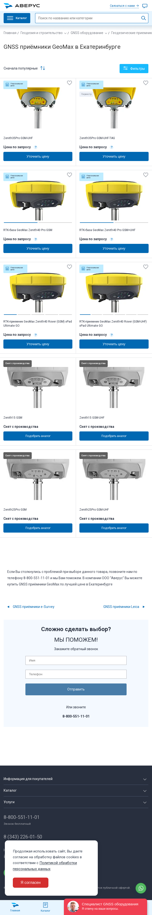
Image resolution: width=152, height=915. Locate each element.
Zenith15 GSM (12, 417)
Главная (10, 33)
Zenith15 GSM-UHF (91, 417)
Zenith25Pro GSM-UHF (94, 509)
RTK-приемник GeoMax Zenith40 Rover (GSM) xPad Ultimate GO (37, 323)
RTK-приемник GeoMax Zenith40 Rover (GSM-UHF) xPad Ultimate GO (113, 323)
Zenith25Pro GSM (15, 509)
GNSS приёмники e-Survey (33, 607)
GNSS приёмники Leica (121, 607)
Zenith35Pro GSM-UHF (18, 138)
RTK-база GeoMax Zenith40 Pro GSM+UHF (107, 230)
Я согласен (31, 882)
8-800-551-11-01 (22, 817)
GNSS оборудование (87, 33)
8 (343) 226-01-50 (23, 837)
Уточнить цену (38, 156)
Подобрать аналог (38, 436)
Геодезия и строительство (42, 33)
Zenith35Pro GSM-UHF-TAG (97, 138)
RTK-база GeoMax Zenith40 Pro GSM (27, 230)
